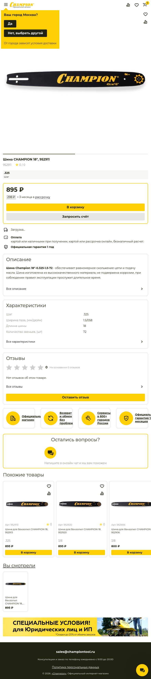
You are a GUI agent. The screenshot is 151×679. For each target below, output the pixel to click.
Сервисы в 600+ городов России (104, 418)
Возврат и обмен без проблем (66, 418)
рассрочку (42, 197)
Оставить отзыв (75, 397)
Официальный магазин (33, 418)
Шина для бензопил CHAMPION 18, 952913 (26, 531)
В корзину (75, 207)
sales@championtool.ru (75, 652)
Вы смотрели (19, 565)
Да (10, 24)
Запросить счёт (75, 216)
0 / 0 (20, 164)
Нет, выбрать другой (25, 33)
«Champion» (59, 673)
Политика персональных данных (75, 667)
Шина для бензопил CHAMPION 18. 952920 (79, 531)
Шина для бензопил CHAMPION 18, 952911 (13, 600)
